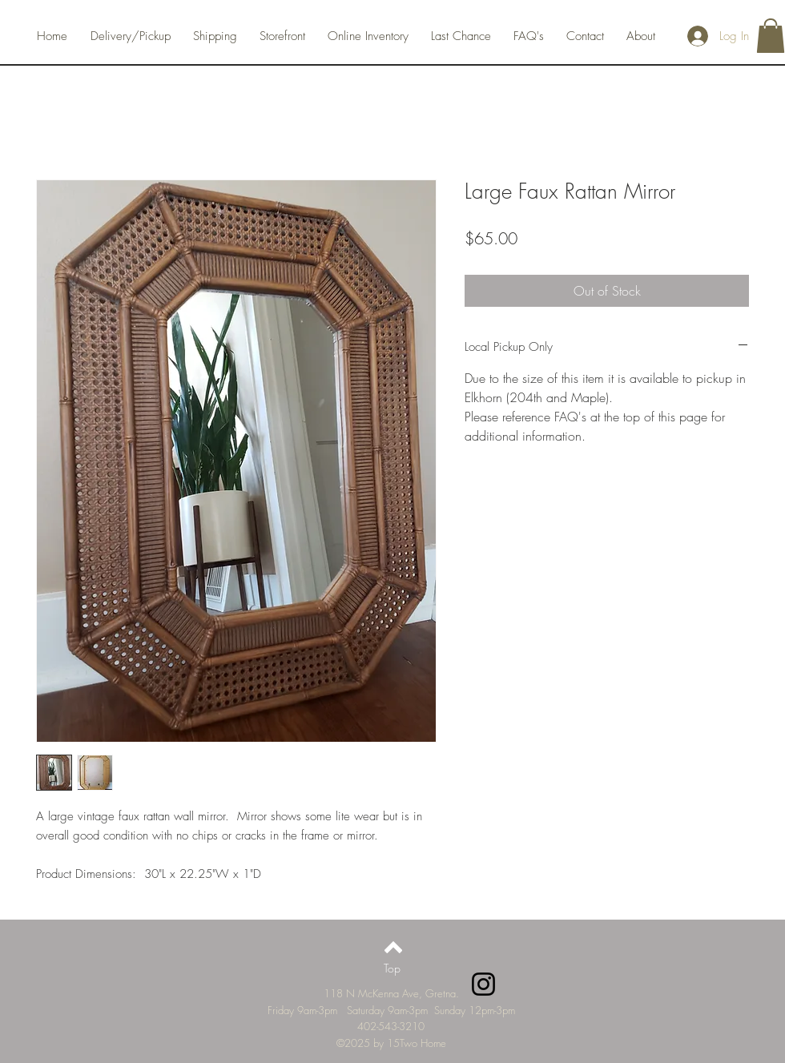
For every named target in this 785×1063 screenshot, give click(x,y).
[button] (770, 35)
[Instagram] (483, 984)
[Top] (392, 968)
